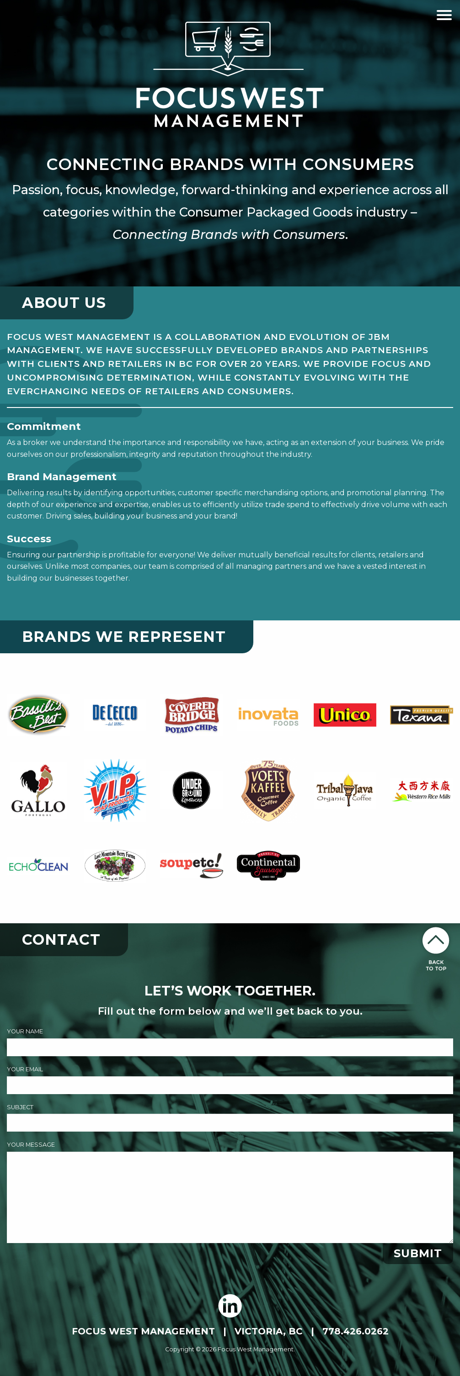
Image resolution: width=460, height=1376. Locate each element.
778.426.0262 (355, 1331)
